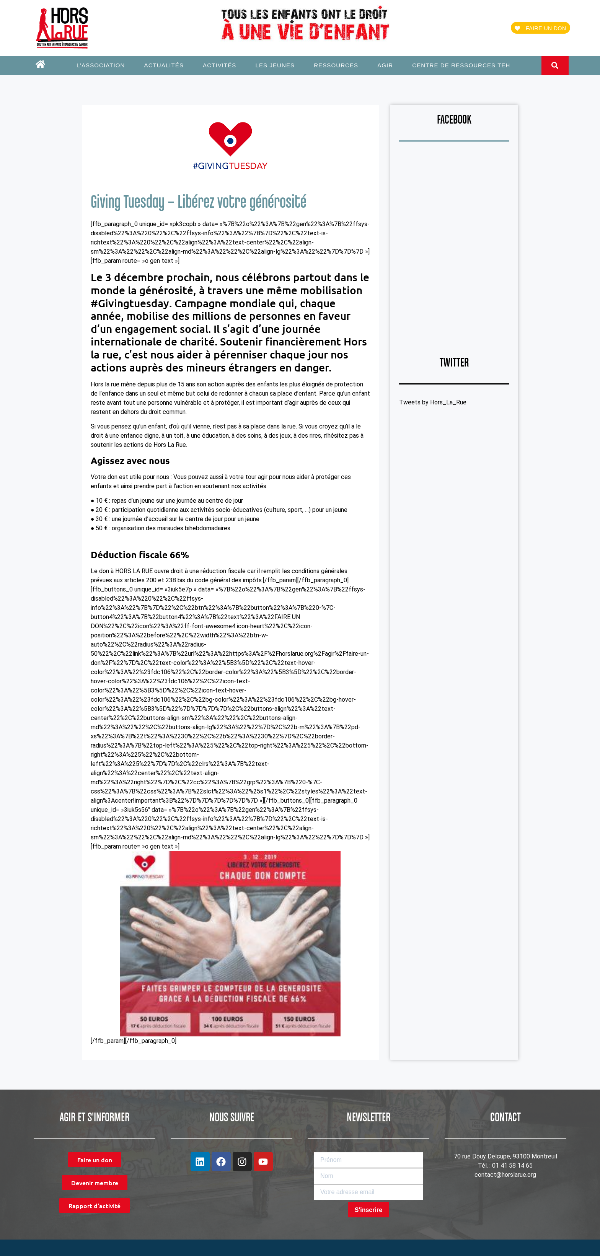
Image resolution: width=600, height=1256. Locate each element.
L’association (103, 65)
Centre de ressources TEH (461, 65)
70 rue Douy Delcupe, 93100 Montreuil (505, 1156)
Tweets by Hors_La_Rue (432, 402)
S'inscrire (368, 1210)
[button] (555, 65)
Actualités (166, 65)
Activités (221, 65)
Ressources (338, 65)
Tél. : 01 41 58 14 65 (505, 1165)
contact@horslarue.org (505, 1174)
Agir (387, 65)
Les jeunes (276, 65)
